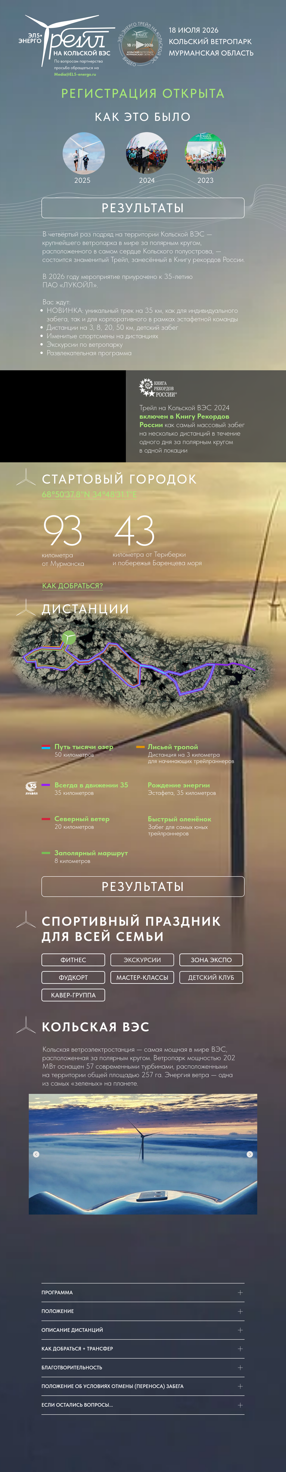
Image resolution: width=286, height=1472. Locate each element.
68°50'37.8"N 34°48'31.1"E (89, 494)
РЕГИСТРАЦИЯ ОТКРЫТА (143, 93)
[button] (140, 44)
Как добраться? (72, 585)
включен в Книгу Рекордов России (184, 420)
